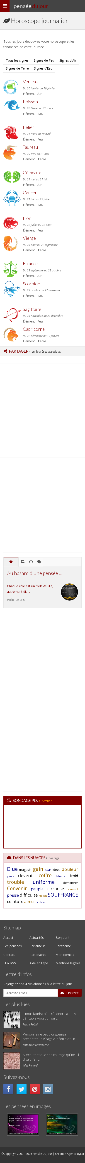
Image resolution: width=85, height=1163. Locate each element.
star (48, 869)
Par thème (63, 946)
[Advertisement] (42, 412)
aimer (29, 901)
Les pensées (12, 946)
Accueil (8, 937)
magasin (25, 869)
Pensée (31, 6)
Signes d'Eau (43, 68)
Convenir (17, 888)
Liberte (61, 876)
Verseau (30, 81)
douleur (70, 869)
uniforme (44, 881)
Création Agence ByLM (69, 1154)
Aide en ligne (38, 963)
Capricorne (34, 329)
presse (13, 895)
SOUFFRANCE (63, 895)
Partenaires (37, 954)
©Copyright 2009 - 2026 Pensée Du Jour (26, 1154)
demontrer (70, 883)
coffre (45, 875)
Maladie (43, 895)
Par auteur (37, 946)
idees (56, 869)
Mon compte (65, 954)
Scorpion (31, 283)
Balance (30, 263)
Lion (27, 218)
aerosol (73, 889)
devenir (26, 875)
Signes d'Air (67, 60)
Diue (12, 868)
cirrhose (55, 889)
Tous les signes (17, 60)
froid (74, 875)
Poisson (30, 101)
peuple (37, 888)
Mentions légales (68, 963)
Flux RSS (9, 963)
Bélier (28, 127)
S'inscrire (70, 993)
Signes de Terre (17, 68)
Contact (9, 954)
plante (10, 876)
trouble (15, 882)
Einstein (40, 902)
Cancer (30, 192)
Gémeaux (32, 172)
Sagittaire (32, 309)
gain (38, 868)
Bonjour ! (62, 937)
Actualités (36, 937)
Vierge (29, 238)
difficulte (29, 895)
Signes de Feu (44, 60)
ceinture (15, 901)
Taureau (30, 147)
